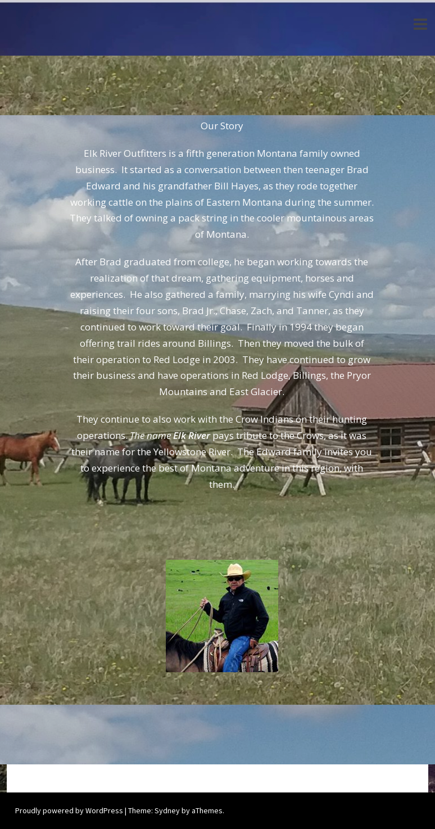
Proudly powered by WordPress (69, 810)
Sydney (167, 810)
